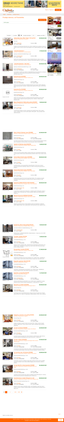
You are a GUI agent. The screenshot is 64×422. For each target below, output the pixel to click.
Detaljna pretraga (42, 19)
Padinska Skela (33, 145)
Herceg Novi (26, 39)
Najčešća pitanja (16, 419)
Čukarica (29, 250)
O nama (21, 419)
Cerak (32, 250)
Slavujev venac (33, 133)
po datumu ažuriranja (27, 35)
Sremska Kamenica (27, 51)
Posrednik (9, 35)
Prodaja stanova (16, 14)
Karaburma (32, 225)
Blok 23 (34, 285)
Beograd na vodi (35, 379)
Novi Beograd (30, 285)
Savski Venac (30, 196)
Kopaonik (25, 262)
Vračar (29, 158)
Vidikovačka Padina (34, 103)
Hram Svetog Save (33, 183)
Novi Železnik (33, 328)
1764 (15, 392)
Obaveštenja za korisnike (29, 419)
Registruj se (51, 9)
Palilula (29, 145)
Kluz (32, 77)
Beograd (25, 77)
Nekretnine (9, 14)
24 (33, 35)
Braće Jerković (34, 353)
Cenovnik (49, 419)
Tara (25, 237)
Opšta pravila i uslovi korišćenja (40, 419)
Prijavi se (47, 9)
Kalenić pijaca (32, 158)
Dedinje (34, 196)
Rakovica (29, 103)
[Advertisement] (24, 122)
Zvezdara (29, 77)
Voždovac (29, 353)
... (12, 392)
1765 (19, 392)
